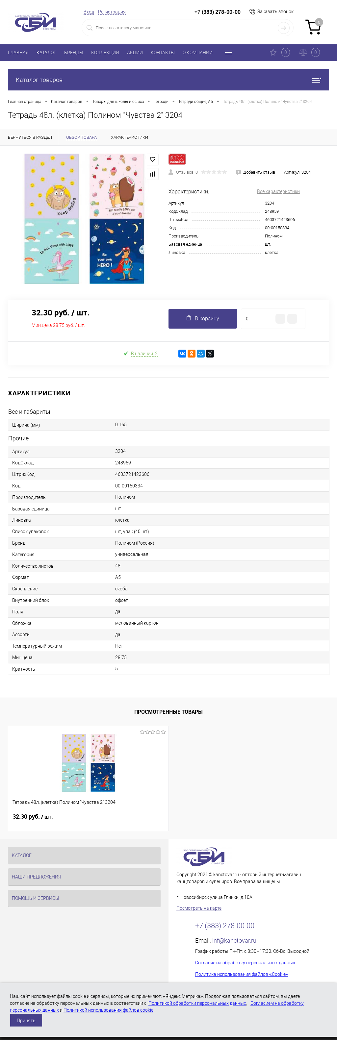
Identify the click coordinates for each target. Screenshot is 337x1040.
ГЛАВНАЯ (18, 52)
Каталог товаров (168, 79)
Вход (89, 11)
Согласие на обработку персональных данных (245, 962)
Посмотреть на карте (198, 908)
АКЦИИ (135, 52)
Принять (26, 1020)
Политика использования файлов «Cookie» (241, 974)
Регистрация (112, 11)
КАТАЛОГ (46, 52)
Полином (274, 236)
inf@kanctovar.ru (234, 940)
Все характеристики (278, 191)
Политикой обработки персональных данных (197, 1003)
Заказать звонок (275, 11)
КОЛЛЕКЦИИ (105, 52)
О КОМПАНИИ (198, 52)
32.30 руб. (33, 816)
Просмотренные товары (168, 711)
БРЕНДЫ (73, 52)
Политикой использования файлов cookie (108, 1010)
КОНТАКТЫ (163, 52)
